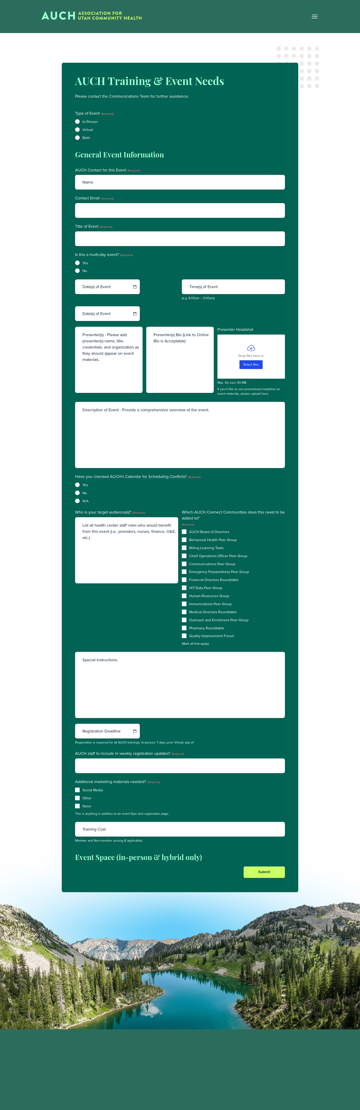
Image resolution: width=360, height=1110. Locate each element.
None (86, 806)
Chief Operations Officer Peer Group (218, 556)
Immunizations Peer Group (210, 604)
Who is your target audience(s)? (110, 513)
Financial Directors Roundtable (214, 580)
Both (86, 138)
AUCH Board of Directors (209, 532)
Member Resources (265, 1050)
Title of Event (93, 227)
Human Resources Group (209, 596)
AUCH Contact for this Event (107, 170)
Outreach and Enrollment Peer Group (218, 620)
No (84, 271)
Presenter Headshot (235, 330)
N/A (85, 501)
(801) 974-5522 (52, 1089)
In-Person (90, 122)
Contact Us (259, 1088)
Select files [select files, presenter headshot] (251, 365)
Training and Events (266, 1060)
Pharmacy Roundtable (206, 628)
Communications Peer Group (212, 564)
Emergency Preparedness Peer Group (219, 572)
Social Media (92, 790)
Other (87, 798)
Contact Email (94, 199)
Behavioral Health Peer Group (213, 540)
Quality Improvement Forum (211, 636)
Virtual (87, 130)
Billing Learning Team (206, 548)
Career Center (261, 1079)
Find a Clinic (260, 1069)
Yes (85, 263)
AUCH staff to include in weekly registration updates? (129, 754)
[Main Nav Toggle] (314, 16)
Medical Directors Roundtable (213, 612)
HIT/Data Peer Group (205, 588)
